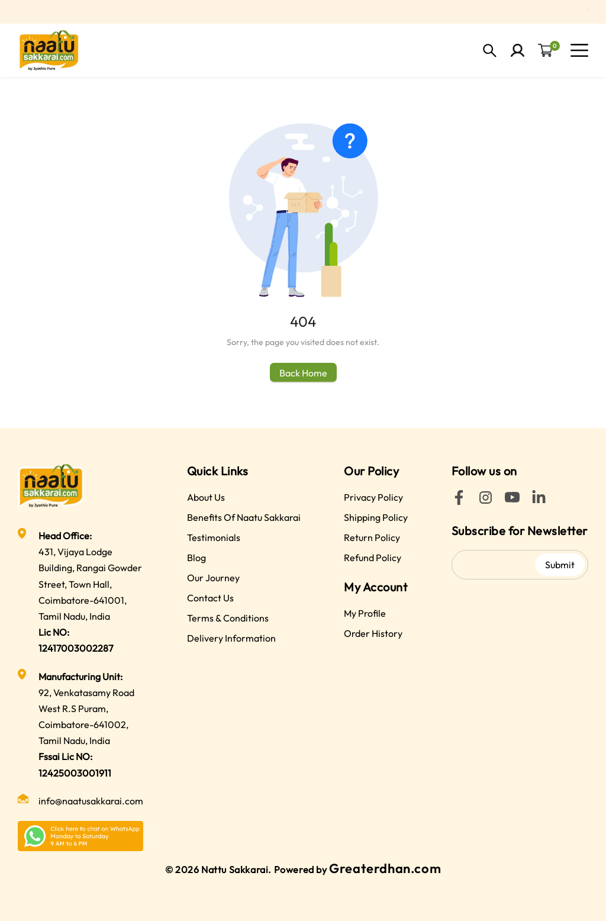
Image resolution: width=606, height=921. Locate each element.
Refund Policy (372, 557)
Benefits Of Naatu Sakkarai (244, 517)
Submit (560, 565)
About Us (206, 497)
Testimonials (213, 537)
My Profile (365, 613)
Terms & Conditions (228, 618)
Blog (196, 557)
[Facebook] (459, 501)
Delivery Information (231, 638)
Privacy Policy (373, 497)
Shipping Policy (376, 517)
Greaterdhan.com (385, 868)
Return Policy (372, 537)
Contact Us (210, 598)
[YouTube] (512, 501)
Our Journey (213, 578)
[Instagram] (485, 501)
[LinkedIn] (538, 501)
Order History (373, 633)
